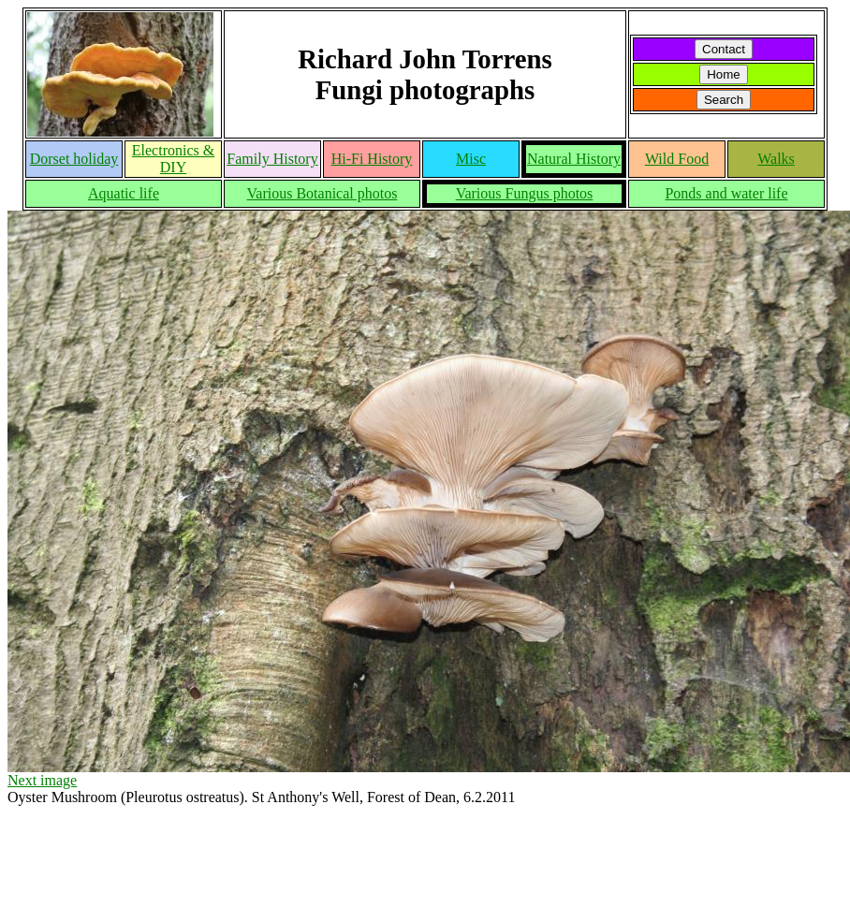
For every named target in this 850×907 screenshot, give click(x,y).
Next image (42, 780)
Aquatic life (123, 193)
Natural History (574, 159)
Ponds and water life (726, 193)
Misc (471, 159)
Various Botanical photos (322, 193)
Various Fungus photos (525, 193)
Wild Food (677, 159)
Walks (776, 159)
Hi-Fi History (372, 159)
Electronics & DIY (173, 158)
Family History (272, 159)
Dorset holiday (74, 159)
